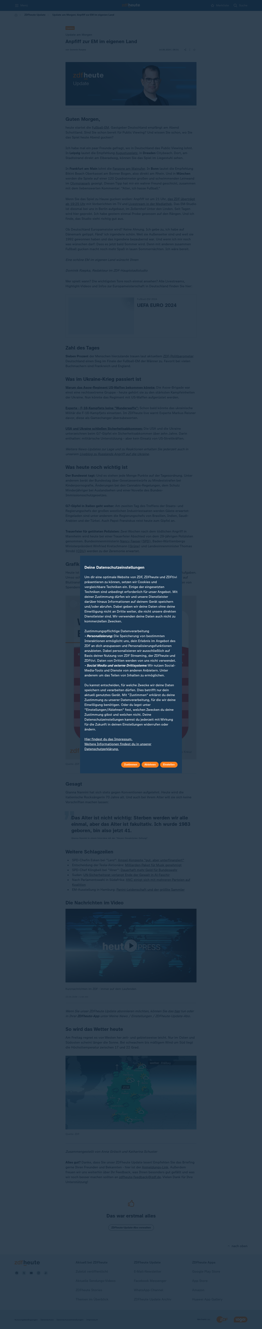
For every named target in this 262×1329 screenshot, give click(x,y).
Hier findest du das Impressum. (108, 739)
